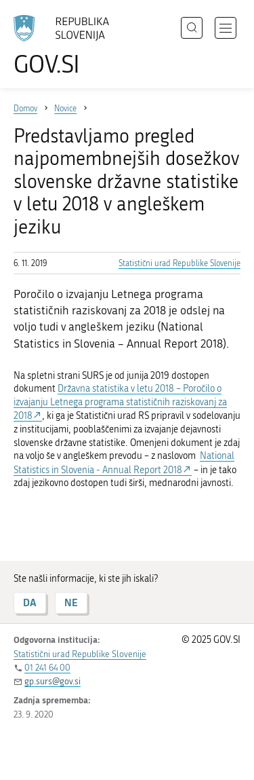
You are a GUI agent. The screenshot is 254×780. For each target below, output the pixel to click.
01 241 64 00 (47, 668)
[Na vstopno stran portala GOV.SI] (68, 46)
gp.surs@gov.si (52, 681)
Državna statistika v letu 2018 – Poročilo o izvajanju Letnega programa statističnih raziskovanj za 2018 (120, 402)
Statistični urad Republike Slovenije (179, 263)
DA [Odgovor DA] (30, 602)
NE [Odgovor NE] (71, 602)
